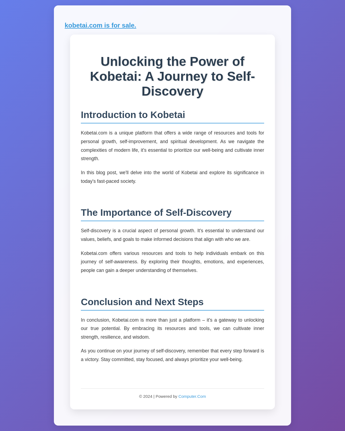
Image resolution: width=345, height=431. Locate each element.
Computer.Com (192, 396)
